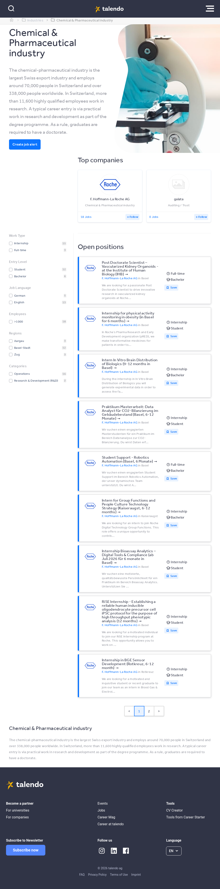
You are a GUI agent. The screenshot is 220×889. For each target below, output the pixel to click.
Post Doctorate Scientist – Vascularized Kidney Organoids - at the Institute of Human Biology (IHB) (130, 268)
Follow (134, 217)
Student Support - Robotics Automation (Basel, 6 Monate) (127, 459)
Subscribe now (25, 850)
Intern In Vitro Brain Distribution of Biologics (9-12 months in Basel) (129, 363)
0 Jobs (154, 217)
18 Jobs (86, 217)
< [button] (129, 711)
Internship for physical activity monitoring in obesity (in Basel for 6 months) (128, 317)
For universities (17, 810)
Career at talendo (111, 824)
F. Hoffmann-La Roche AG (120, 278)
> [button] (159, 711)
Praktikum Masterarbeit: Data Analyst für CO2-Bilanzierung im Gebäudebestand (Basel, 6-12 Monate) (130, 412)
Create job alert (24, 144)
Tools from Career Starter (185, 817)
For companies (17, 817)
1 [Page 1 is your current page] (139, 711)
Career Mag (106, 817)
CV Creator (174, 810)
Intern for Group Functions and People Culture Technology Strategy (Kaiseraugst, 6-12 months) (128, 506)
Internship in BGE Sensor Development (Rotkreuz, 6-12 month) (128, 663)
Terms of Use (119, 874)
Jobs (101, 810)
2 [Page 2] (149, 711)
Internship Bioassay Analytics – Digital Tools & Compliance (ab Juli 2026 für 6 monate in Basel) (129, 556)
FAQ (82, 874)
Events (103, 803)
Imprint (136, 874)
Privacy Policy (97, 874)
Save (173, 287)
